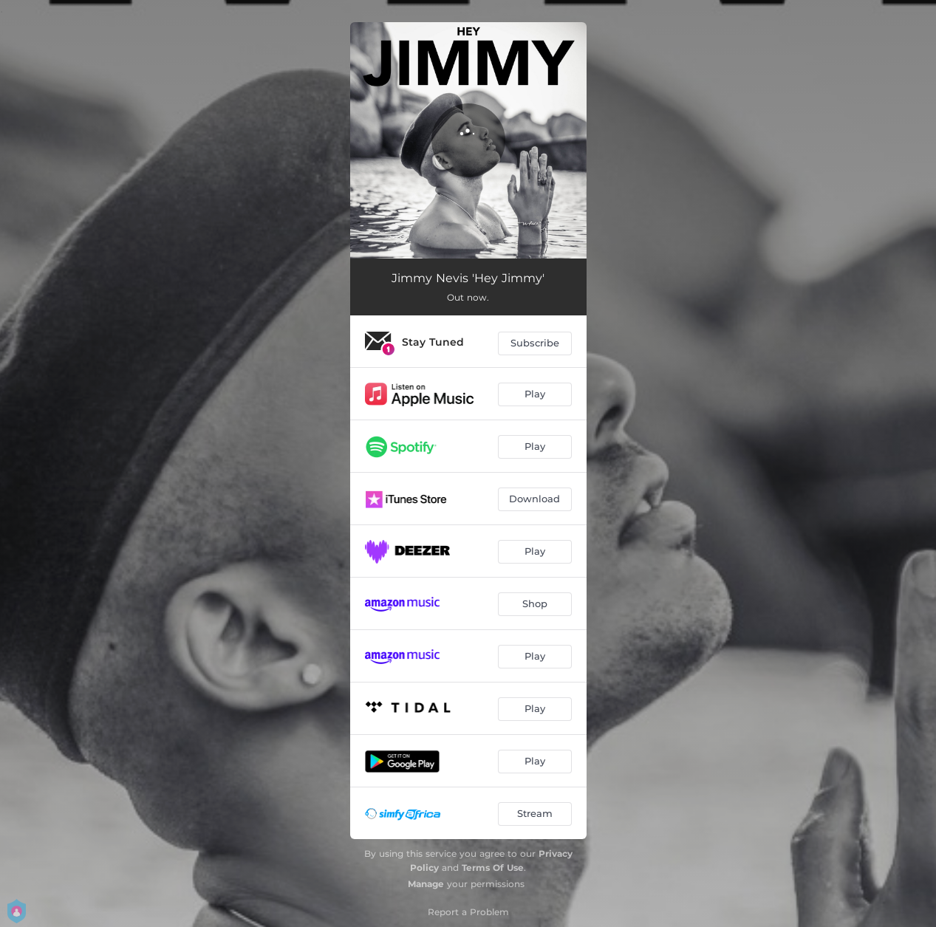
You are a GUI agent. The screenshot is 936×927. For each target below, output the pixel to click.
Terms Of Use (493, 867)
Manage (426, 883)
